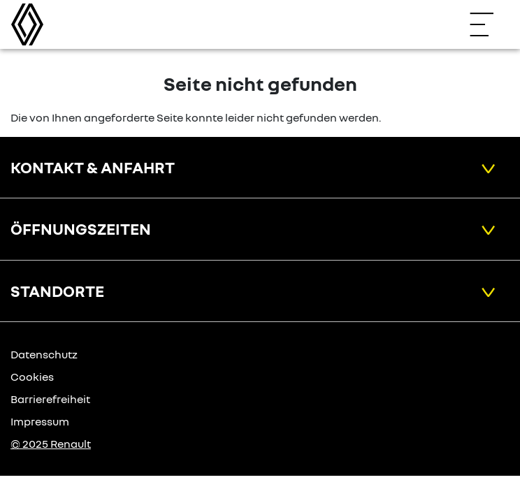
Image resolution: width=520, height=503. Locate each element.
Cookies (32, 377)
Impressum (39, 421)
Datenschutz (44, 354)
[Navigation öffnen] (489, 24)
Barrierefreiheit (50, 399)
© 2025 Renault (50, 444)
